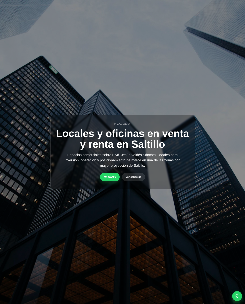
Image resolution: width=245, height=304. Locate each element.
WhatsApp (109, 176)
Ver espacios (133, 177)
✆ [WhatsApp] (237, 296)
